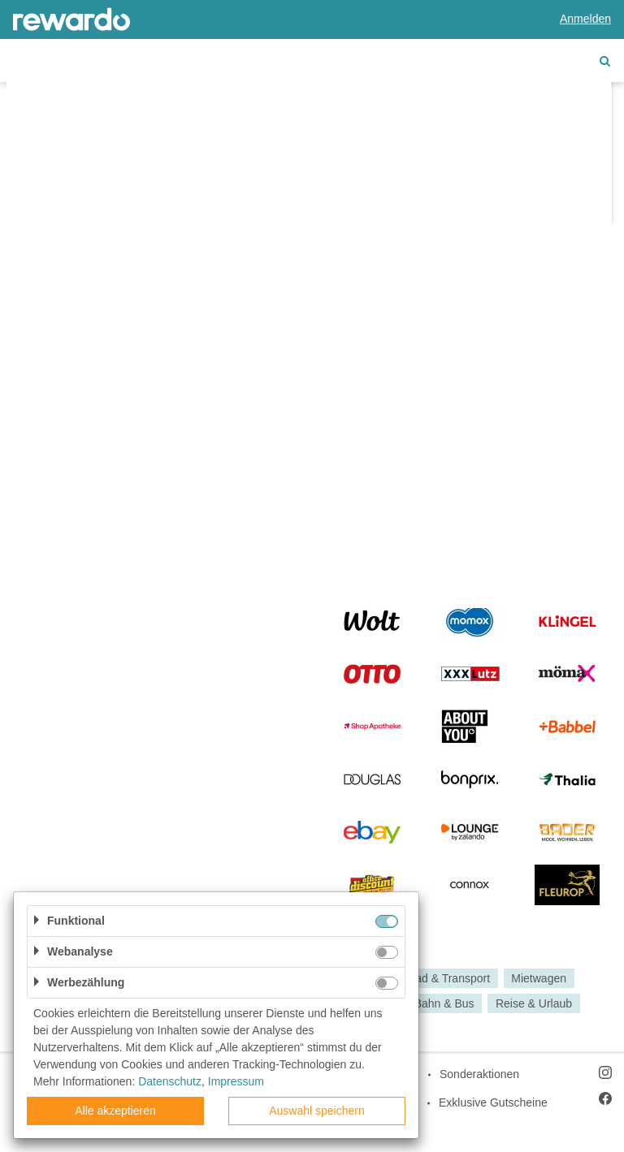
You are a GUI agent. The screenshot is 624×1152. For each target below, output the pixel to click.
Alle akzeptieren (115, 1110)
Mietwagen (538, 978)
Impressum (236, 1081)
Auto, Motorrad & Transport (421, 978)
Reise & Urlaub (534, 1003)
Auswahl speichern (317, 1110)
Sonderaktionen (479, 1074)
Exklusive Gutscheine (493, 1102)
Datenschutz (170, 1081)
